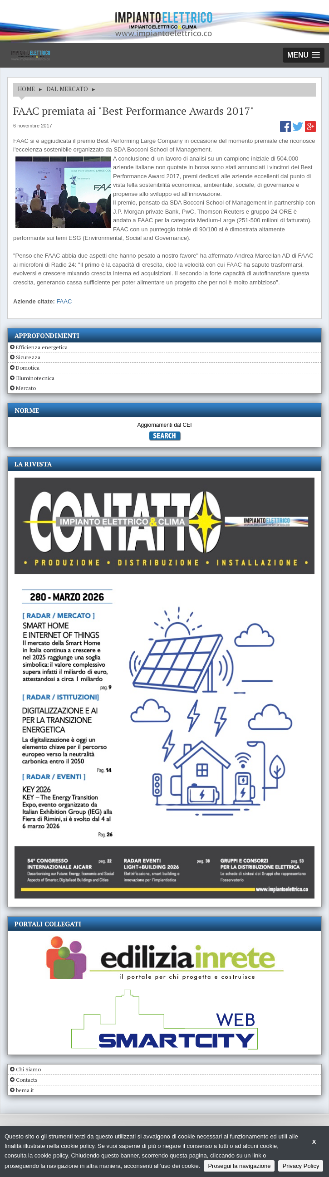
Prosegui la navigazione (239, 1165)
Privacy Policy (300, 1165)
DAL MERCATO (67, 89)
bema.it (25, 1090)
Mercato (26, 388)
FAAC (64, 301)
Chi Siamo (28, 1069)
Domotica (27, 367)
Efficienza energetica (42, 347)
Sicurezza (28, 357)
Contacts (27, 1079)
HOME (26, 89)
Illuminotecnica (35, 378)
